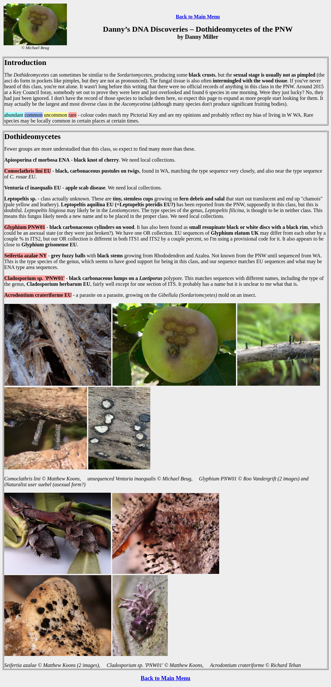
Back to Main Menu (198, 16)
